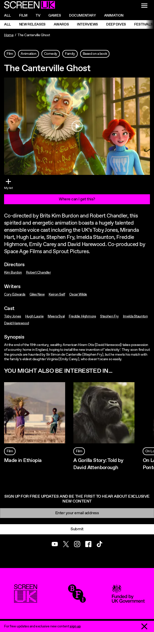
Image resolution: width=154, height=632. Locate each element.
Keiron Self (57, 294)
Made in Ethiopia (22, 460)
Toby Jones (12, 316)
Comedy (50, 53)
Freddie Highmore (82, 316)
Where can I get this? (77, 199)
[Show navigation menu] (144, 5)
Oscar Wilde (78, 294)
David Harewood (16, 323)
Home (8, 35)
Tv (38, 15)
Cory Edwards (14, 294)
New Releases (32, 24)
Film (23, 15)
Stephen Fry (109, 316)
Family (70, 53)
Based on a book (95, 53)
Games (54, 15)
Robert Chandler (38, 272)
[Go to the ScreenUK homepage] (29, 5)
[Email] (77, 513)
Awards (61, 24)
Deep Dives (116, 24)
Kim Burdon (13, 272)
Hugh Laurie (34, 316)
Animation (113, 15)
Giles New (37, 294)
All (7, 15)
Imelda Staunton (135, 316)
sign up (75, 626)
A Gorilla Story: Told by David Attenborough (98, 464)
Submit (77, 529)
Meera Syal (56, 316)
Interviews (87, 24)
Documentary (82, 15)
